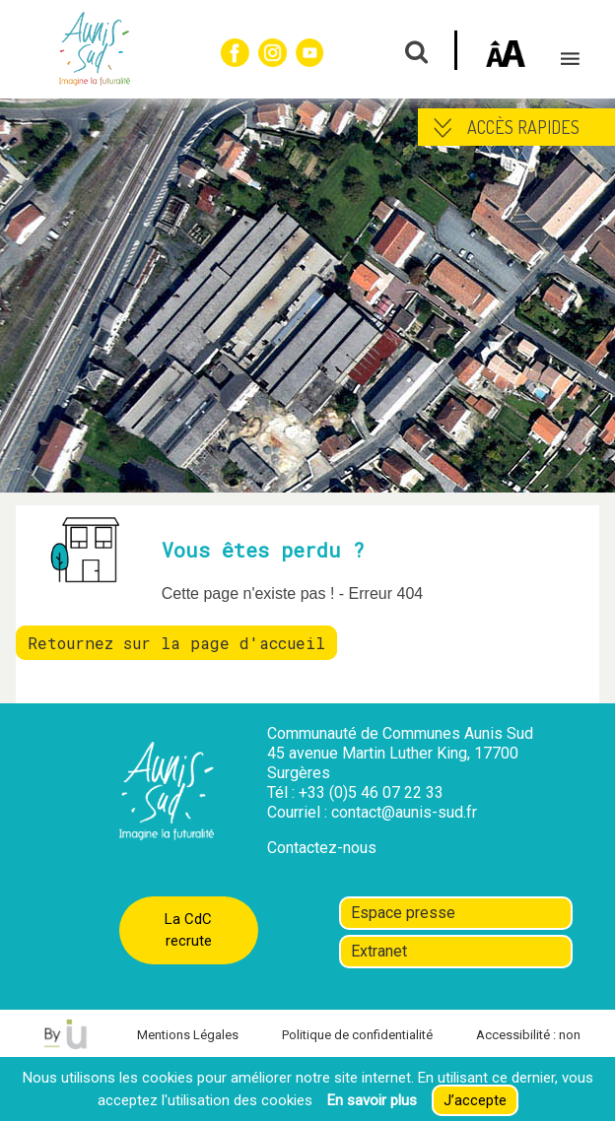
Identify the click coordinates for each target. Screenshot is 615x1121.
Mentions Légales (188, 1034)
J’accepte (475, 1100)
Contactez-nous (321, 847)
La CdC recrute (188, 930)
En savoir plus (372, 1100)
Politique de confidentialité (357, 1034)
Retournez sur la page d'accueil (176, 642)
